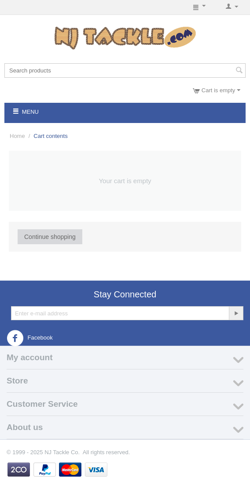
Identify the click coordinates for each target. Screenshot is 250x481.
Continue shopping (50, 236)
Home (17, 136)
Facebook (30, 338)
